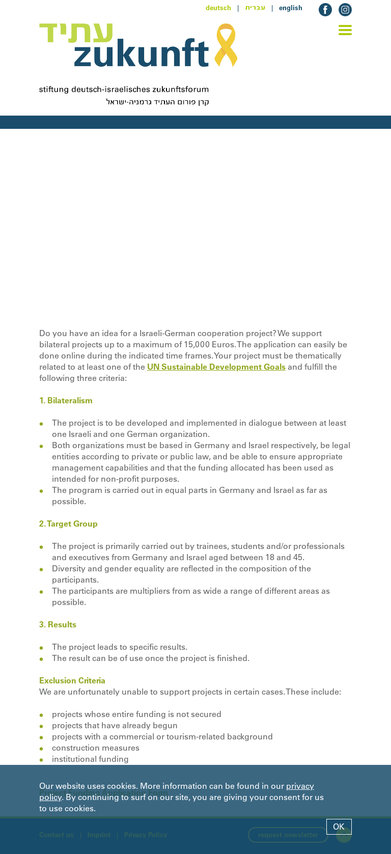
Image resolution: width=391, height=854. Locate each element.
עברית (255, 7)
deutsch (218, 8)
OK (339, 826)
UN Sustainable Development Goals (216, 367)
